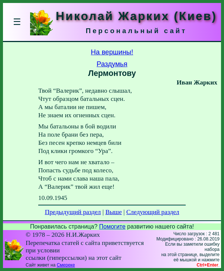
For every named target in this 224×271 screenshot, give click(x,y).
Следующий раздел (152, 212)
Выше (113, 212)
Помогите (112, 226)
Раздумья (112, 64)
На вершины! (112, 52)
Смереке (66, 265)
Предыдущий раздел (73, 212)
